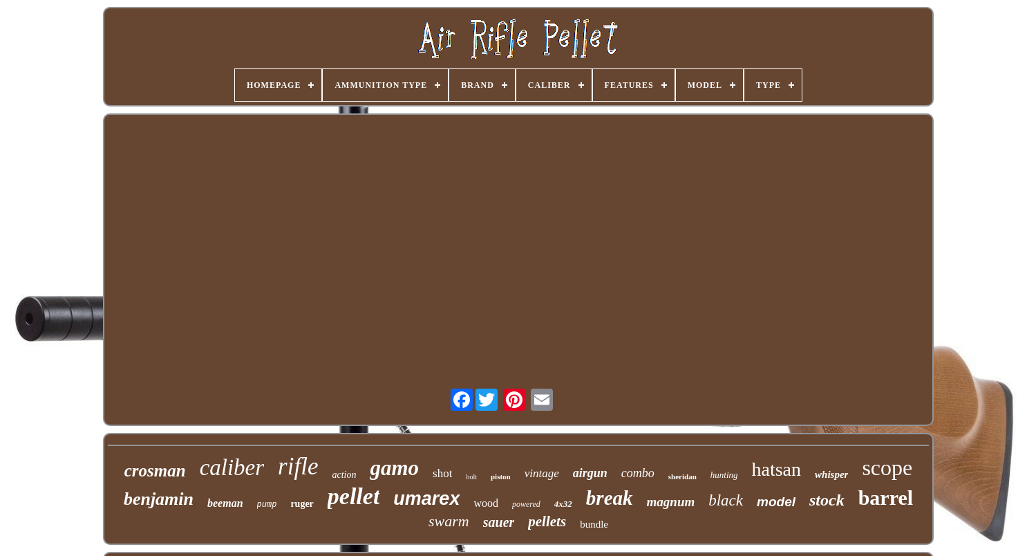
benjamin (159, 499)
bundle (594, 524)
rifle (298, 466)
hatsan (777, 469)
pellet (354, 496)
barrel (885, 497)
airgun (590, 473)
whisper (831, 474)
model (776, 501)
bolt (471, 477)
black (725, 500)
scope (887, 467)
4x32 (563, 504)
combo (637, 473)
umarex (426, 498)
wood (485, 503)
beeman (225, 503)
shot (442, 473)
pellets (547, 521)
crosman (155, 470)
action (344, 475)
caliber (232, 467)
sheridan (682, 476)
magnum (671, 501)
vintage (542, 473)
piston (501, 476)
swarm (448, 521)
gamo (394, 468)
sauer (499, 522)
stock (827, 500)
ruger (301, 504)
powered (526, 504)
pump (267, 505)
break (609, 498)
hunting (724, 475)
